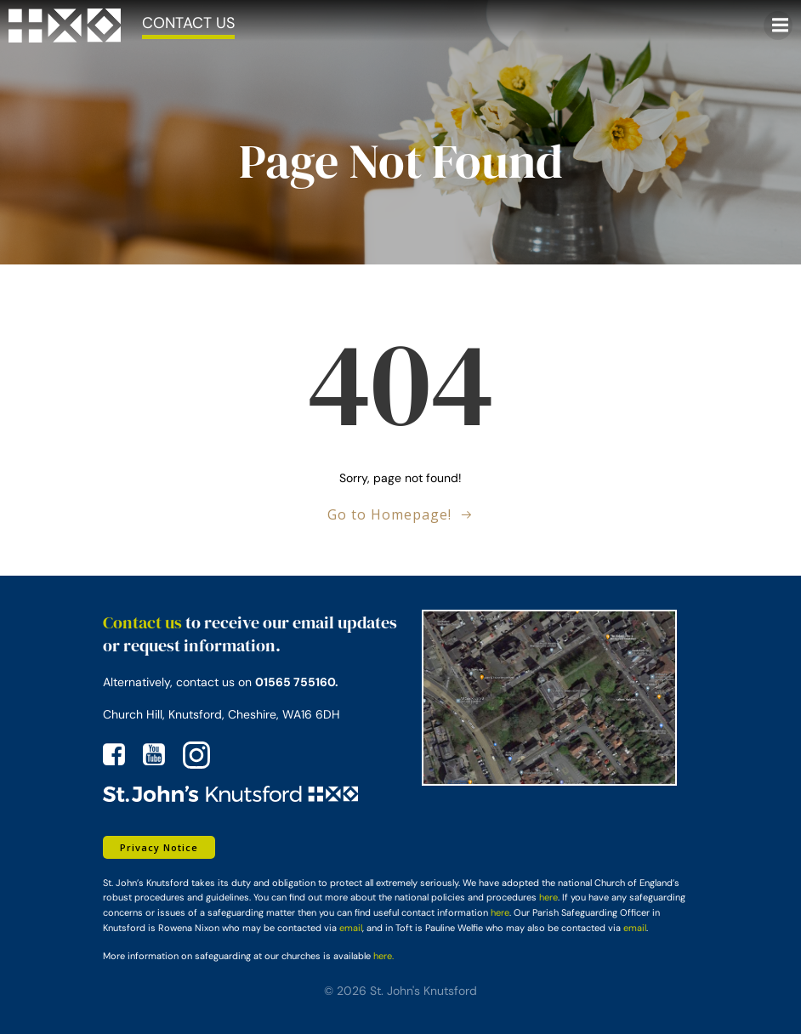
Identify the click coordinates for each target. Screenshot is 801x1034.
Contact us (142, 622)
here (548, 897)
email (350, 928)
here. (383, 956)
